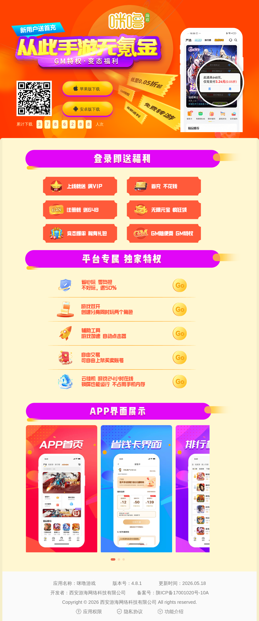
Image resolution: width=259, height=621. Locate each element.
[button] (113, 559)
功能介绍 (174, 611)
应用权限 (92, 611)
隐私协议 (133, 611)
